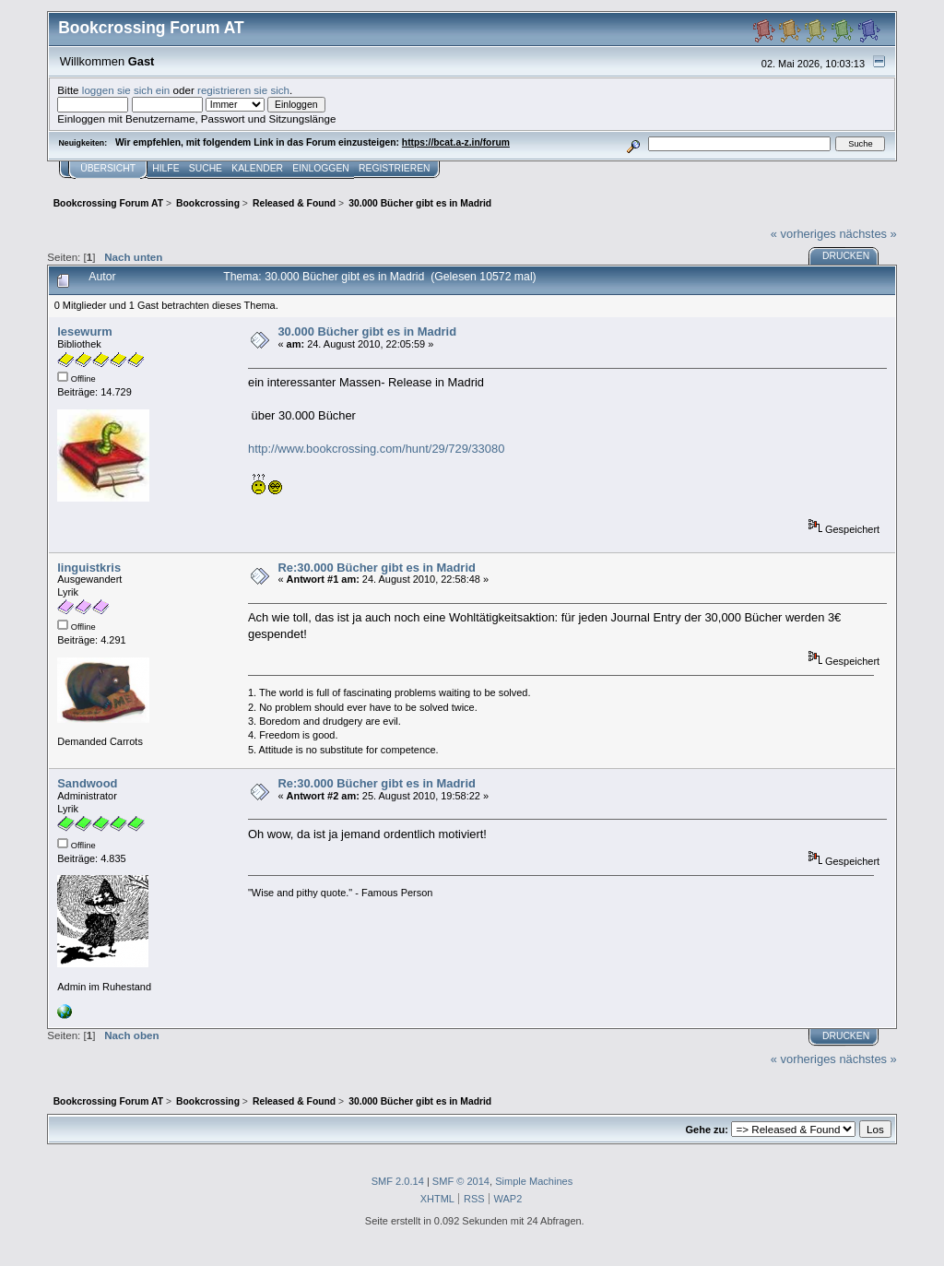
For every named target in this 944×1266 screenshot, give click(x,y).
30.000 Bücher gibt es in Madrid (366, 331)
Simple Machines (533, 1181)
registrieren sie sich (243, 90)
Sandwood (87, 783)
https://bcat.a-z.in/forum (456, 142)
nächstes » (867, 234)
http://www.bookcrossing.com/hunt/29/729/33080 (376, 449)
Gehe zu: (707, 1129)
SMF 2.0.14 (398, 1181)
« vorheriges (803, 234)
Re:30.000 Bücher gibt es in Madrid (376, 567)
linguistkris (89, 567)
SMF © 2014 (461, 1181)
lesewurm (84, 331)
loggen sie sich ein (126, 90)
